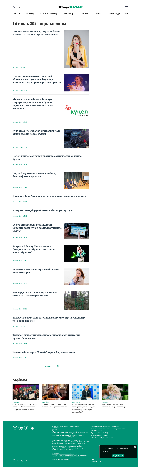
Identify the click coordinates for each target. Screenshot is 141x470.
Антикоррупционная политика (99, 435)
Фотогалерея (69, 14)
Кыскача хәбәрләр (48, 14)
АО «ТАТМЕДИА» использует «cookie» (62, 454)
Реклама (85, 14)
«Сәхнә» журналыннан (118, 14)
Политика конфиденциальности (61, 459)
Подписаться (118, 456)
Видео (98, 14)
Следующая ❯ (48, 366)
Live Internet (94, 460)
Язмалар (30, 14)
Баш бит (16, 14)
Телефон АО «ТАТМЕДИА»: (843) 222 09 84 (102, 438)
